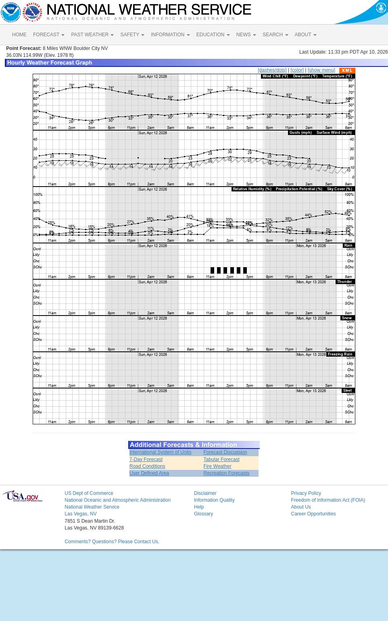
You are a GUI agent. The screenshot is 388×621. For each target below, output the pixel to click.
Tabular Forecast (222, 459)
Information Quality (214, 500)
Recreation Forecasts (227, 473)
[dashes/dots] (272, 70)
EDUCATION (213, 34)
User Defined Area (149, 473)
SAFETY (132, 34)
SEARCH (275, 34)
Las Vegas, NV (80, 514)
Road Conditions (147, 466)
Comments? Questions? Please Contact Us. (112, 541)
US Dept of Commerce (89, 493)
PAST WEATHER (92, 34)
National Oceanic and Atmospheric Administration (118, 500)
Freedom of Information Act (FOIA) (328, 500)
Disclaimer (205, 493)
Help (199, 507)
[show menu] (321, 70)
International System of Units (160, 452)
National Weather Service (92, 507)
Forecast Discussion (225, 452)
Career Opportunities (313, 514)
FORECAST (49, 34)
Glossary (203, 514)
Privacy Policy (306, 493)
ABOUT (306, 34)
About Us (301, 507)
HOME (19, 34)
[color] (297, 70)
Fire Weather (218, 466)
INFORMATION (170, 34)
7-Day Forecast (146, 459)
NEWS (246, 34)
